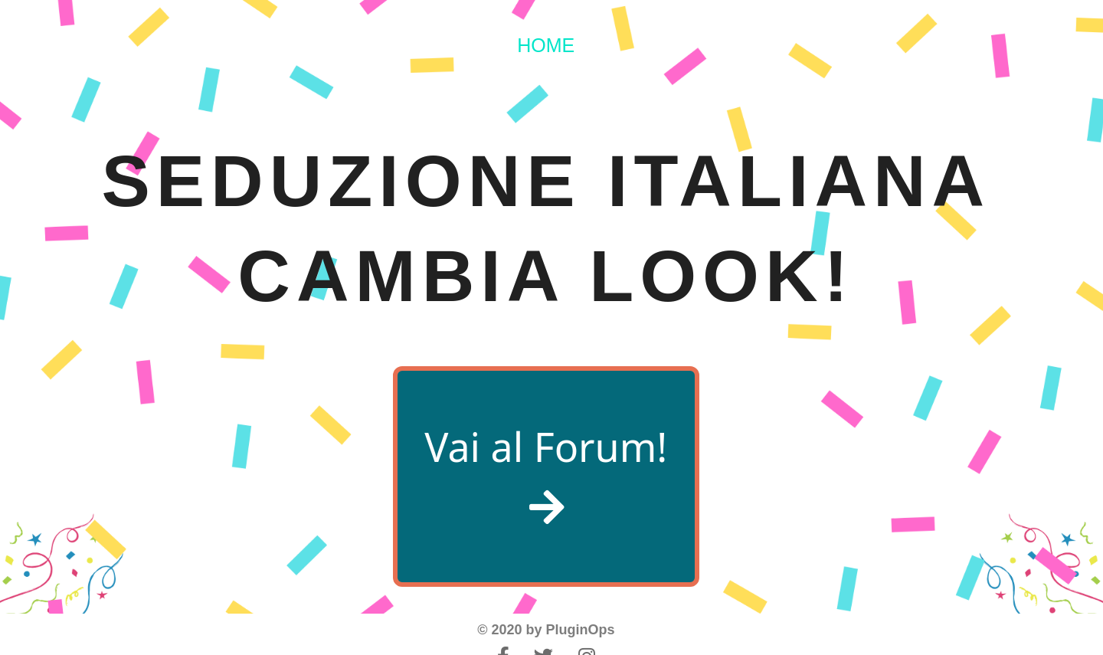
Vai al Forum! (545, 473)
